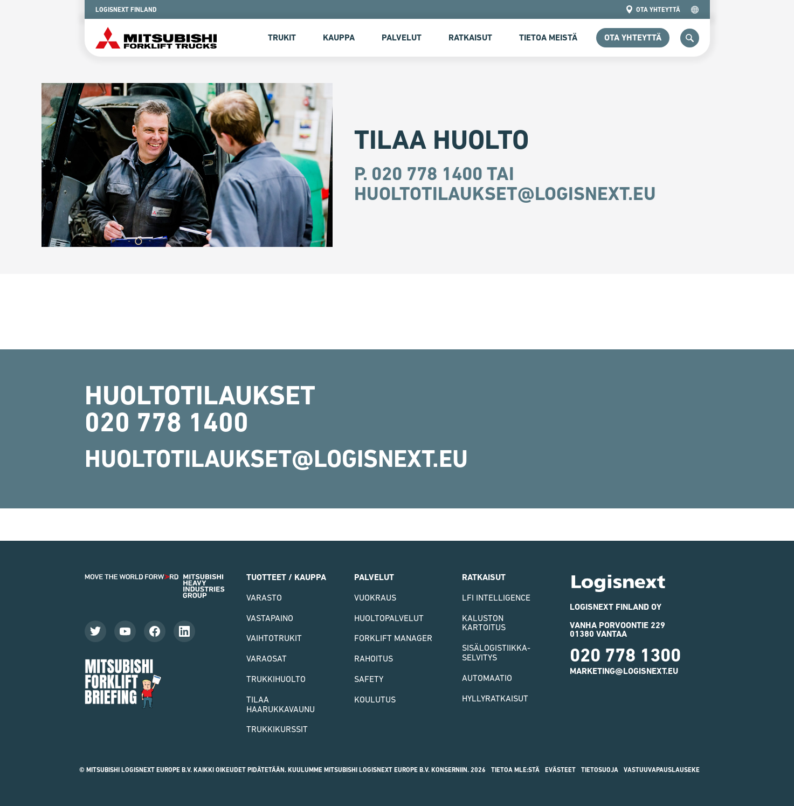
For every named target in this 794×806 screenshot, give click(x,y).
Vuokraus (375, 597)
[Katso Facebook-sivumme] (154, 631)
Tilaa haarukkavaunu (280, 704)
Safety (368, 679)
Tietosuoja (599, 770)
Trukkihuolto (276, 679)
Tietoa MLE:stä (515, 770)
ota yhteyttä (652, 9)
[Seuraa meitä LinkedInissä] (184, 631)
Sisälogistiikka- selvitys (496, 652)
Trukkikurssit (277, 729)
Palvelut (402, 37)
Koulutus (375, 699)
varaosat (266, 658)
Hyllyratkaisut (495, 698)
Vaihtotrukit (274, 638)
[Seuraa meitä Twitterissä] (95, 631)
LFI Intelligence (496, 597)
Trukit (282, 37)
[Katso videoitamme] (125, 631)
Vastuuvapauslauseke (662, 770)
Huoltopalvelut (389, 618)
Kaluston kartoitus (484, 622)
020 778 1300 (625, 655)
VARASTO (264, 597)
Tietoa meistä (548, 37)
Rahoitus (373, 658)
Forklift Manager (393, 638)
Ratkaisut (470, 37)
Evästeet (560, 770)
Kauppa (339, 37)
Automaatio (487, 678)
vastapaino (269, 618)
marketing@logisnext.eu (624, 671)
